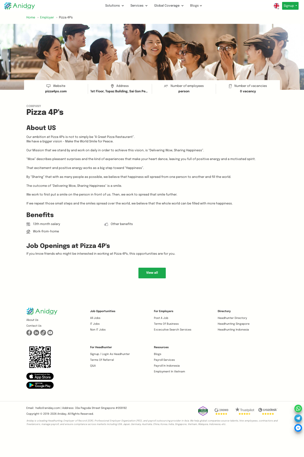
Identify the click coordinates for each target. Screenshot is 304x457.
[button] (40, 376)
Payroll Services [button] (164, 360)
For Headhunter (101, 347)
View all (152, 272)
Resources (161, 347)
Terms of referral (102, 360)
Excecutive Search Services (172, 329)
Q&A (93, 365)
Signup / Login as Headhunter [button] (110, 354)
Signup (288, 6)
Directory (224, 311)
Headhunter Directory (232, 318)
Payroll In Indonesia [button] (167, 365)
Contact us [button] (33, 326)
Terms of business (166, 324)
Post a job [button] (161, 318)
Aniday (61, 414)
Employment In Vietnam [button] (169, 371)
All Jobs (95, 318)
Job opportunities (102, 311)
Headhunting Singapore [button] (234, 324)
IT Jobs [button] (95, 324)
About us (32, 320)
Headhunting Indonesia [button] (233, 329)
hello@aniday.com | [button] (48, 408)
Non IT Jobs (98, 329)
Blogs (195, 5)
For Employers (163, 311)
